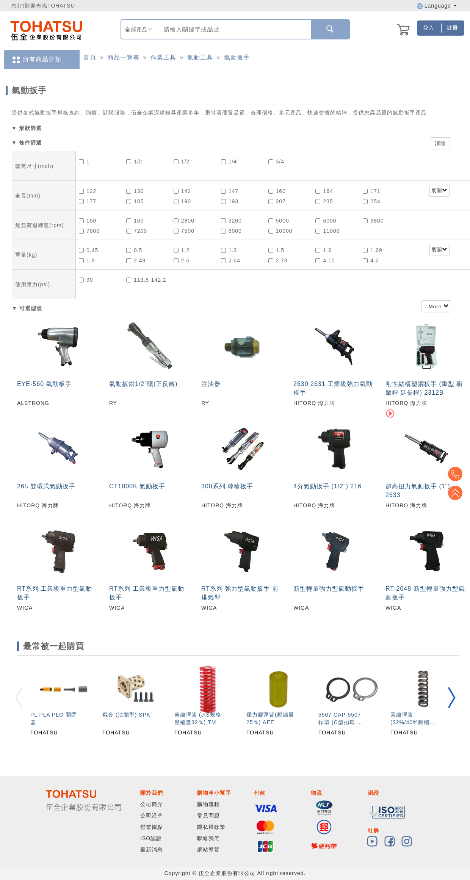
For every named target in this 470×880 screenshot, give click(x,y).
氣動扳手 (237, 57)
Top (458, 492)
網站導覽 (208, 850)
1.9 (87, 260)
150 (87, 221)
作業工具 (163, 57)
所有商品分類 (36, 59)
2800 (184, 221)
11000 (327, 231)
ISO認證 (151, 838)
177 (87, 201)
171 (371, 191)
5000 (278, 221)
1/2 (134, 161)
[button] (451, 697)
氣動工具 (200, 57)
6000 (325, 221)
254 (371, 201)
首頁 (89, 57)
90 (86, 280)
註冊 (452, 28)
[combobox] (234, 29)
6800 (373, 221)
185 (135, 201)
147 (229, 191)
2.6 (182, 260)
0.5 (134, 250)
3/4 (276, 161)
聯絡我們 (208, 838)
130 (135, 191)
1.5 (276, 250)
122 (87, 191)
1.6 (323, 250)
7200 (136, 231)
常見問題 (208, 816)
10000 (280, 231)
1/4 (229, 161)
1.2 (182, 250)
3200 (231, 221)
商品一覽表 (123, 57)
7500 (184, 231)
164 (324, 191)
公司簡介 (151, 804)
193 (229, 201)
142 (182, 191)
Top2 (458, 474)
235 (324, 201)
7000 (89, 231)
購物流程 (208, 804)
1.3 (229, 250)
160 (277, 191)
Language (437, 6)
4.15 (325, 260)
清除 (440, 143)
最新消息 (151, 850)
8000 (231, 231)
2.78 (278, 260)
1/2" (183, 161)
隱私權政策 (211, 827)
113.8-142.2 (146, 280)
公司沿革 (151, 816)
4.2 (371, 260)
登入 (428, 28)
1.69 (372, 250)
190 (182, 201)
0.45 (88, 250)
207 (277, 201)
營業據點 (151, 827)
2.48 (136, 260)
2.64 (230, 260)
